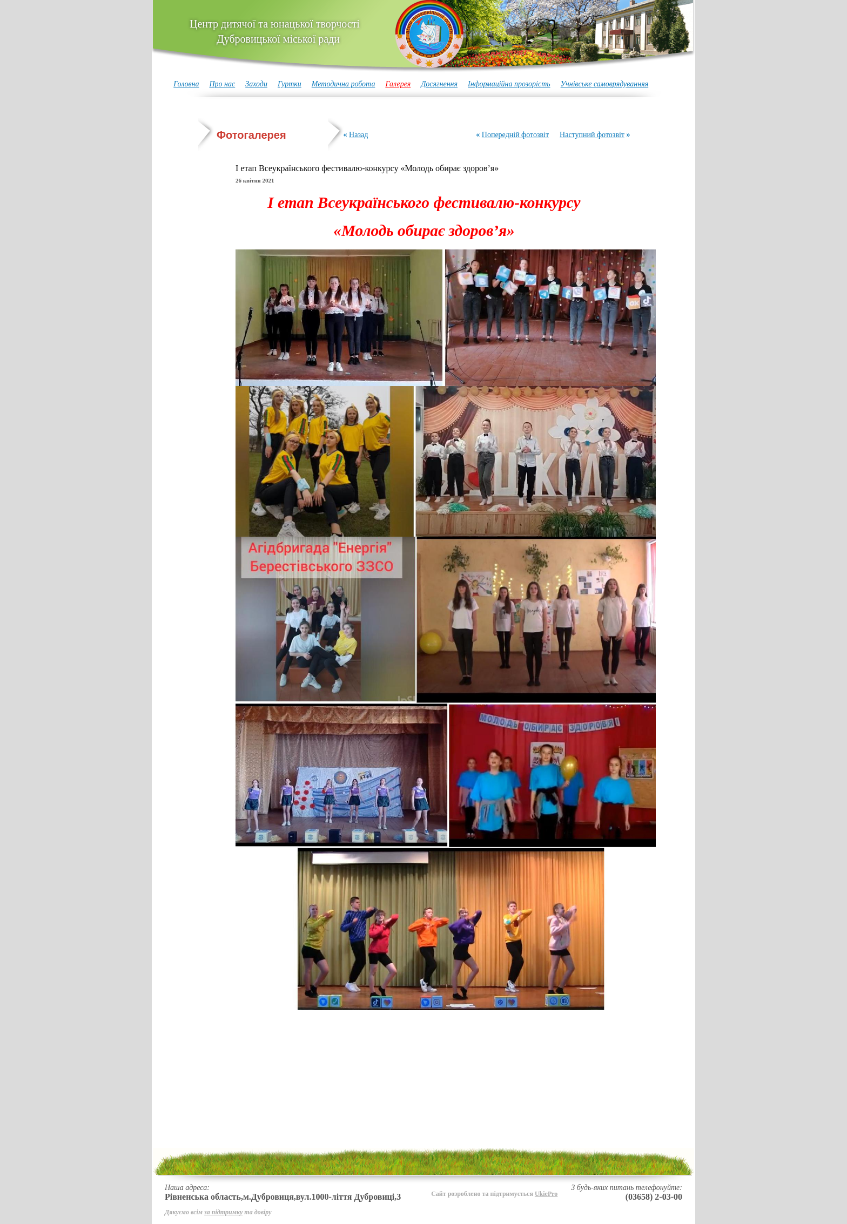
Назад (358, 135)
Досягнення (439, 84)
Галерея (398, 84)
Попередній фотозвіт (515, 135)
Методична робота (343, 84)
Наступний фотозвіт (592, 135)
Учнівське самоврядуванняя (605, 84)
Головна (186, 84)
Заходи (256, 84)
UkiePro (546, 1194)
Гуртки (289, 84)
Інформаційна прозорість (509, 84)
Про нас (222, 84)
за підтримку (223, 1212)
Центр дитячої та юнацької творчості (275, 31)
